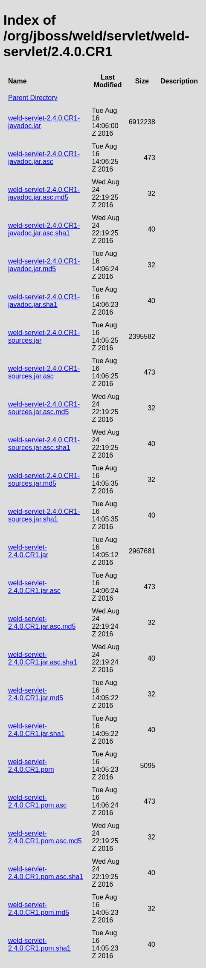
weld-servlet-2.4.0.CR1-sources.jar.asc (44, 372)
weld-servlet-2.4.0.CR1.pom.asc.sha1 (45, 872)
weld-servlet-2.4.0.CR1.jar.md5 (35, 694)
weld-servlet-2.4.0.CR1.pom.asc (37, 801)
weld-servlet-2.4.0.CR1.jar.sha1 (36, 729)
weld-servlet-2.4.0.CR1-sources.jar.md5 (44, 479)
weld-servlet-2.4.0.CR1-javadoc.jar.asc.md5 (44, 193)
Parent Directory (33, 97)
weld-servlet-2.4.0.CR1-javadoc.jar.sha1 (44, 300)
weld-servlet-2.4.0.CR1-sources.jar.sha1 (44, 515)
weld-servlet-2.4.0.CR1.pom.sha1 (39, 944)
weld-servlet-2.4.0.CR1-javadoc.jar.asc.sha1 (44, 229)
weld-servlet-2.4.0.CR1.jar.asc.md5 (41, 622)
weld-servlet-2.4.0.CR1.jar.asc (34, 586)
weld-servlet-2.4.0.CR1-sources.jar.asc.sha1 (44, 443)
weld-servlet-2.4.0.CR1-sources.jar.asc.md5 (44, 408)
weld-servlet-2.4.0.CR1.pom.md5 (38, 908)
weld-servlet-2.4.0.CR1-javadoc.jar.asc (44, 157)
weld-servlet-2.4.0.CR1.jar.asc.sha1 (42, 658)
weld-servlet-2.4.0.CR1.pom (31, 765)
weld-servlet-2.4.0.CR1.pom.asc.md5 (45, 837)
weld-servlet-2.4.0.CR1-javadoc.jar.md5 (44, 265)
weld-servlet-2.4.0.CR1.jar (28, 551)
